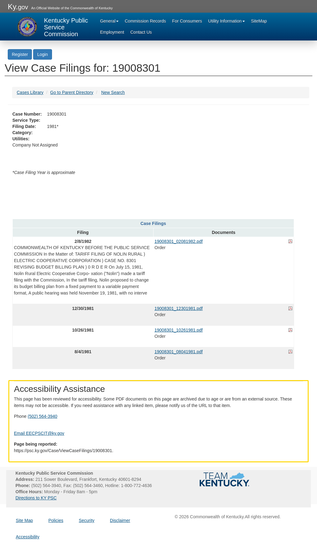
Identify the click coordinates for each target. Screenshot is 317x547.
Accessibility (27, 536)
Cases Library (30, 92)
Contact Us (141, 32)
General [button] (109, 21)
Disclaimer (120, 520)
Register (20, 54)
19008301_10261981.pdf (178, 330)
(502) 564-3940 (42, 416)
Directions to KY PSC (36, 497)
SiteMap (259, 21)
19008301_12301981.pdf (178, 308)
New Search (113, 92)
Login (42, 54)
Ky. (18, 6)
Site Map (24, 520)
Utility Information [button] (226, 21)
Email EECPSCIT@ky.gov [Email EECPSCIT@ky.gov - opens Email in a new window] (39, 433)
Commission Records (145, 21)
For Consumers (187, 21)
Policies (55, 520)
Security (87, 520)
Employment (112, 32)
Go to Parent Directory (71, 92)
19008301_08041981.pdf (178, 351)
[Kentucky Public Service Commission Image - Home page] (52, 26)
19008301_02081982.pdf (178, 241)
